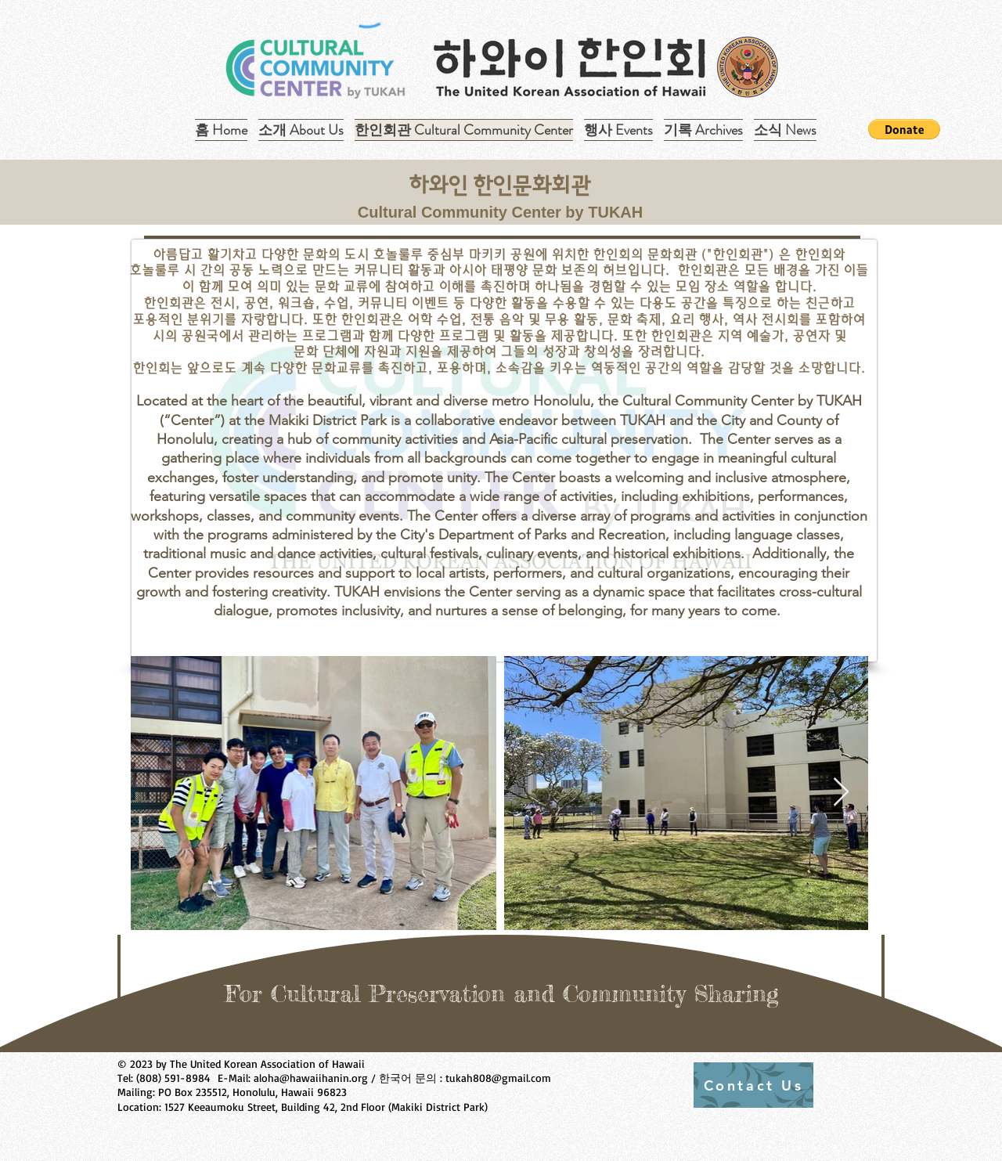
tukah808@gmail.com (498, 1077)
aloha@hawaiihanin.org (311, 1077)
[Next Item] (841, 792)
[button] (703, 130)
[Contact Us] (753, 1085)
